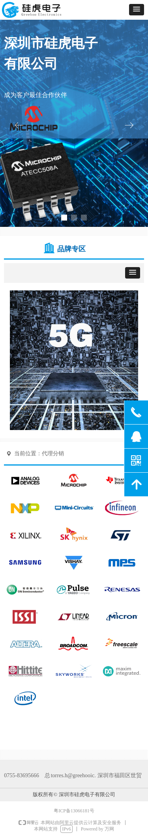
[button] (136, 9)
